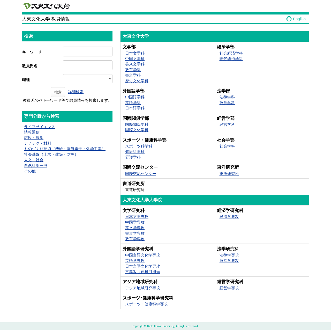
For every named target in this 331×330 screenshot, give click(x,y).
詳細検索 (76, 92)
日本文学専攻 (136, 216)
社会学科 (227, 146)
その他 (30, 171)
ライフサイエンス (39, 126)
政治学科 (227, 102)
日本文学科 (135, 53)
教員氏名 (29, 66)
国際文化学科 (136, 130)
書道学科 (133, 75)
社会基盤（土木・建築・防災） (51, 154)
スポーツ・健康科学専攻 (146, 304)
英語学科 (133, 102)
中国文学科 (135, 58)
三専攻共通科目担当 (142, 271)
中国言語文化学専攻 (142, 255)
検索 (58, 92)
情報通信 (32, 132)
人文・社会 (33, 160)
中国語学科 (135, 97)
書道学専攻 (135, 233)
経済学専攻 (229, 216)
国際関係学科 (136, 124)
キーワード (31, 52)
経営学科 (227, 124)
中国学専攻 (135, 222)
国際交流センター (140, 173)
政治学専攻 (229, 260)
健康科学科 (135, 151)
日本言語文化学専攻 (142, 266)
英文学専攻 (135, 227)
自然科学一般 (35, 165)
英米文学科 (135, 64)
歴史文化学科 (136, 81)
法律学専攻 (229, 255)
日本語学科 (135, 108)
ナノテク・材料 (37, 143)
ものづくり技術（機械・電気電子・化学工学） (65, 148)
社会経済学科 (231, 53)
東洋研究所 (229, 173)
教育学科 (133, 70)
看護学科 (133, 157)
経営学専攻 (229, 288)
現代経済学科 (231, 58)
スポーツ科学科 (138, 146)
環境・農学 (33, 137)
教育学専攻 (135, 239)
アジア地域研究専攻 (142, 288)
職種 (26, 79)
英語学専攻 (135, 260)
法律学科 (227, 97)
